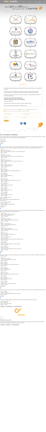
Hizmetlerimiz (23, 1)
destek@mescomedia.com (32, 109)
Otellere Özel (30, 1)
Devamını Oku (3, 141)
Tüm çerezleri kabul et (17, 306)
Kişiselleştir (8, 324)
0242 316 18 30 (15, 109)
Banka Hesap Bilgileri (37, 1)
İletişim (44, 1)
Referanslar (17, 1)
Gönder (6, 120)
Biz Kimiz (12, 1)
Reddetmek (3, 306)
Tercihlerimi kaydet (9, 306)
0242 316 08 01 (7, 109)
